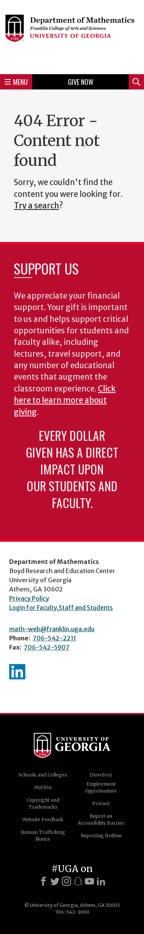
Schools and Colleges (42, 775)
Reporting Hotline (101, 835)
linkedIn (18, 671)
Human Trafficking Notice (43, 835)
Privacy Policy (29, 598)
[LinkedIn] (101, 881)
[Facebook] (43, 881)
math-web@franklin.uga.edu (51, 629)
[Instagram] (66, 881)
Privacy (101, 803)
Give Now (80, 82)
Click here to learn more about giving (65, 400)
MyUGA (42, 787)
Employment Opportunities (101, 787)
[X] (55, 881)
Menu (16, 82)
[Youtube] (89, 881)
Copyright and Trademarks (43, 803)
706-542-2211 (54, 638)
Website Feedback (42, 819)
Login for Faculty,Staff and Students (61, 607)
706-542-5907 (47, 647)
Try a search (36, 206)
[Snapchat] (78, 881)
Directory (101, 775)
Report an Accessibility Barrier (101, 819)
